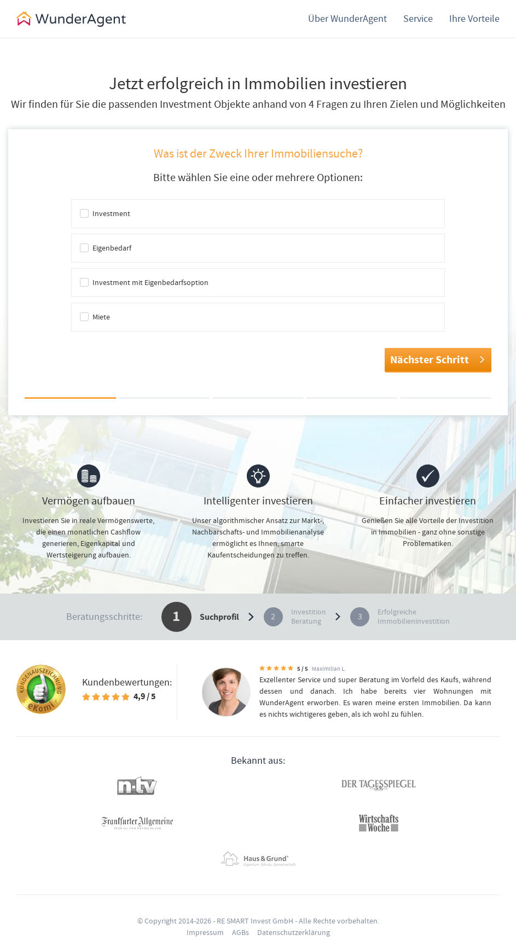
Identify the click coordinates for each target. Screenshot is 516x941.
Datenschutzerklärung (293, 932)
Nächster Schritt (438, 359)
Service (418, 18)
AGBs (240, 932)
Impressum (205, 932)
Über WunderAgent (347, 18)
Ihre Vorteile (474, 18)
